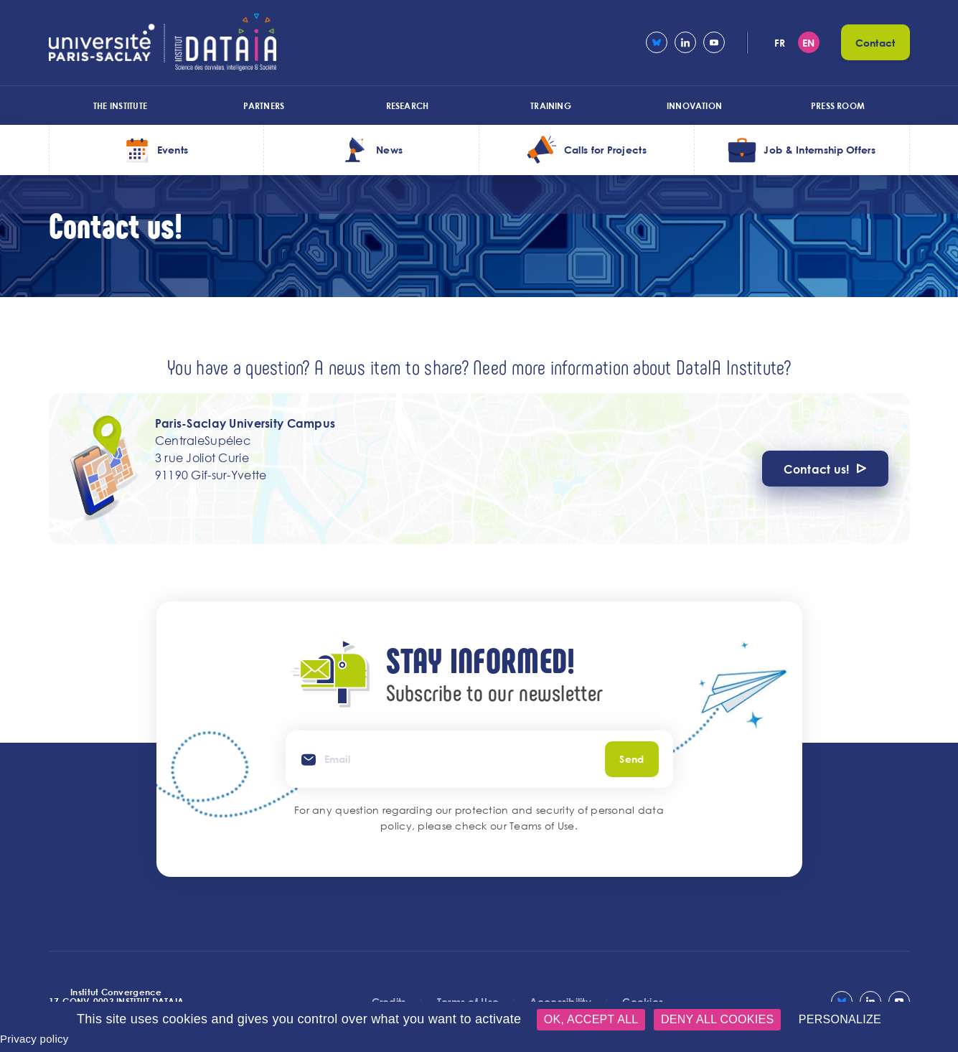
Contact (875, 43)
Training (550, 105)
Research (407, 105)
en (808, 43)
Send (631, 759)
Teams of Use (541, 825)
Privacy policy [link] (34, 1039)
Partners (264, 105)
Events (173, 150)
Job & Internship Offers (819, 150)
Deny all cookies (717, 1019)
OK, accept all (591, 1019)
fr (780, 43)
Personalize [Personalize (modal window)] (840, 1019)
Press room (838, 105)
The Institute (120, 105)
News (389, 150)
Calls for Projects (605, 150)
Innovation (694, 105)
